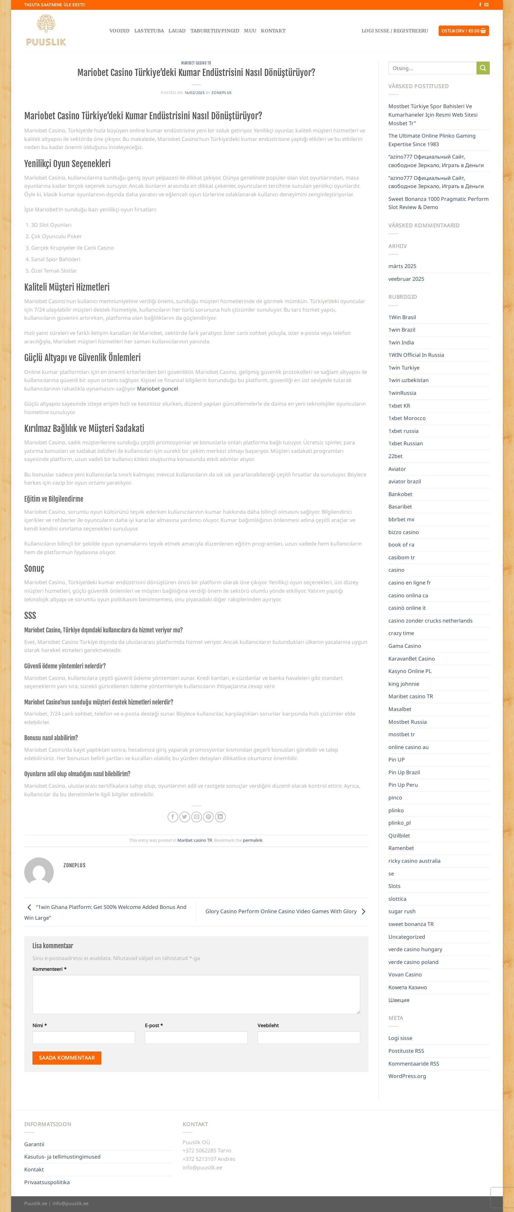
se (391, 873)
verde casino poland (413, 962)
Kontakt (273, 31)
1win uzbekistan (408, 380)
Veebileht (268, 1025)
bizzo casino (403, 532)
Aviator (397, 468)
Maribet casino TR (196, 63)
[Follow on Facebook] (480, 5)
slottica (397, 898)
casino (396, 569)
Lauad (177, 31)
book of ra (401, 544)
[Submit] (483, 68)
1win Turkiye (404, 367)
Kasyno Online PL (409, 671)
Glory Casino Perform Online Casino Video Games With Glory (287, 911)
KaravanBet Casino (411, 658)
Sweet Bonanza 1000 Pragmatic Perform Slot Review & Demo (438, 203)
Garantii (34, 1144)
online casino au (408, 747)
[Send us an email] (486, 5)
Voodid (119, 31)
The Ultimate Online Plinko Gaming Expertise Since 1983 (432, 140)
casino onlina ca (408, 595)
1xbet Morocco (407, 418)
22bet (395, 456)
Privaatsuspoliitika (47, 1182)
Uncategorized (406, 936)
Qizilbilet (399, 835)
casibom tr (401, 557)
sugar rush (402, 911)
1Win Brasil (402, 317)
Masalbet (399, 709)
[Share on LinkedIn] (220, 817)
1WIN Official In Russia (416, 354)
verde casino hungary (415, 949)
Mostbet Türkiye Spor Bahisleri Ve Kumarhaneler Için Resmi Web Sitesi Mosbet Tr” (433, 114)
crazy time (401, 633)
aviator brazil (404, 481)
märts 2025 (402, 266)
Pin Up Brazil (404, 772)
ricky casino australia (414, 860)
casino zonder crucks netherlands (430, 620)
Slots (394, 886)
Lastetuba (149, 31)
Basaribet (400, 506)
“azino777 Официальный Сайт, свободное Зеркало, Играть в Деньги (436, 161)
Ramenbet (401, 848)
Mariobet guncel (157, 388)
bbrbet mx (401, 519)
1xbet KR (399, 405)
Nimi (39, 1025)
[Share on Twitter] (184, 817)
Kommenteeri (49, 969)
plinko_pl (399, 822)
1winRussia (402, 392)
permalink (253, 840)
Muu (250, 31)
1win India (401, 342)
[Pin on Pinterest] (208, 817)
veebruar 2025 (406, 278)
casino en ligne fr (409, 582)
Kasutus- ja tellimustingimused (62, 1156)
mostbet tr (401, 734)
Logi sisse (400, 1038)
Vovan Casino (405, 974)
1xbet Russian (405, 443)
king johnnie (403, 683)
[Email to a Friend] (196, 817)
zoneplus (221, 92)
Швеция (398, 1000)
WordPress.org (407, 1076)
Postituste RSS (406, 1050)
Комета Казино (407, 987)
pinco (395, 797)
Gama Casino (404, 645)
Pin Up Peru (403, 784)
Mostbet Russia (407, 721)
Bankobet (400, 494)
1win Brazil (401, 329)
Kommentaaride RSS (413, 1063)
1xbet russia (403, 430)
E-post (154, 1025)
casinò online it (407, 607)
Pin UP (396, 759)
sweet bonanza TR (411, 924)
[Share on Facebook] (173, 817)
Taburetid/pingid (215, 31)
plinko (396, 810)
